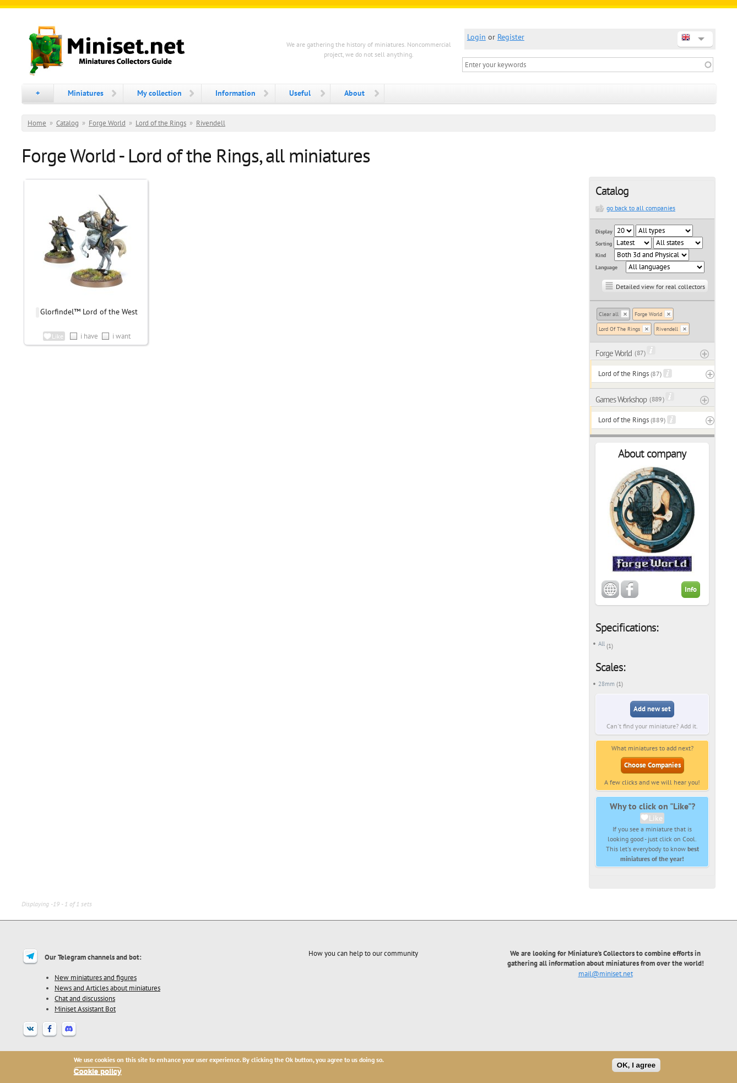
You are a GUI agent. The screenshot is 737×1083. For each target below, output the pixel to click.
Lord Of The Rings (619, 329)
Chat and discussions (85, 998)
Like (656, 818)
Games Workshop (621, 399)
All (601, 643)
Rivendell (210, 123)
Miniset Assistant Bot (85, 1008)
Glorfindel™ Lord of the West (89, 312)
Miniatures (86, 93)
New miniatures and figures (96, 977)
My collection (159, 93)
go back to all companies (640, 208)
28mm (606, 684)
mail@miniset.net (605, 973)
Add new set (652, 709)
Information (235, 93)
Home (37, 123)
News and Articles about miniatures (107, 987)
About (354, 93)
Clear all (609, 314)
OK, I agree (636, 1065)
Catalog (67, 123)
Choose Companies (652, 765)
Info (691, 589)
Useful (300, 93)
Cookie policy (98, 1071)
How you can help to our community (363, 953)
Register (510, 37)
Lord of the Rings (161, 123)
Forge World (107, 123)
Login (476, 37)
